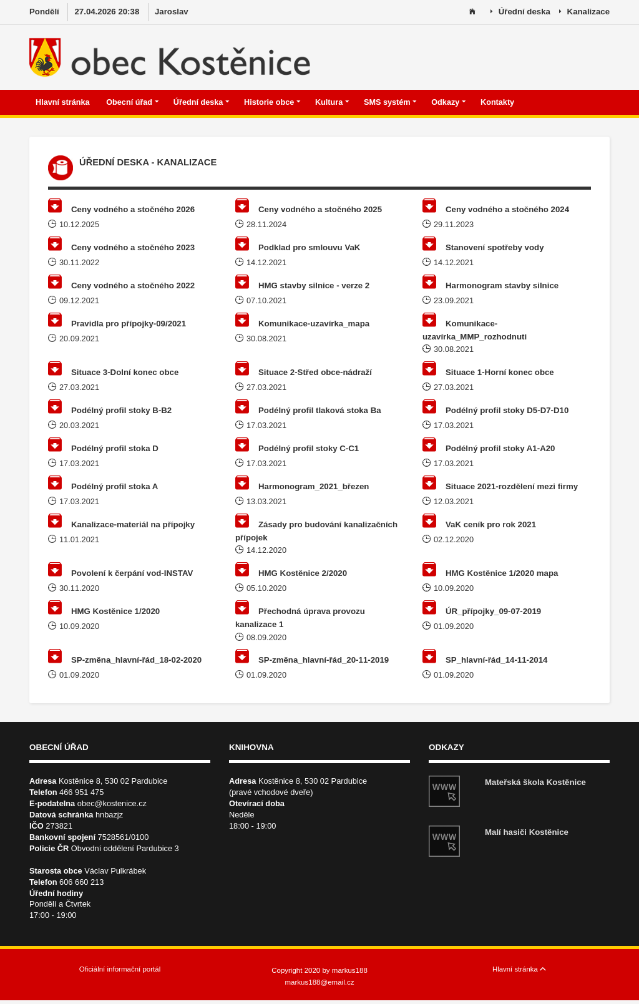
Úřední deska (520, 12)
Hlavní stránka (64, 102)
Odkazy (448, 102)
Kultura (332, 102)
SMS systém (390, 102)
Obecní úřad (132, 102)
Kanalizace (584, 12)
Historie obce (272, 102)
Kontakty (498, 102)
